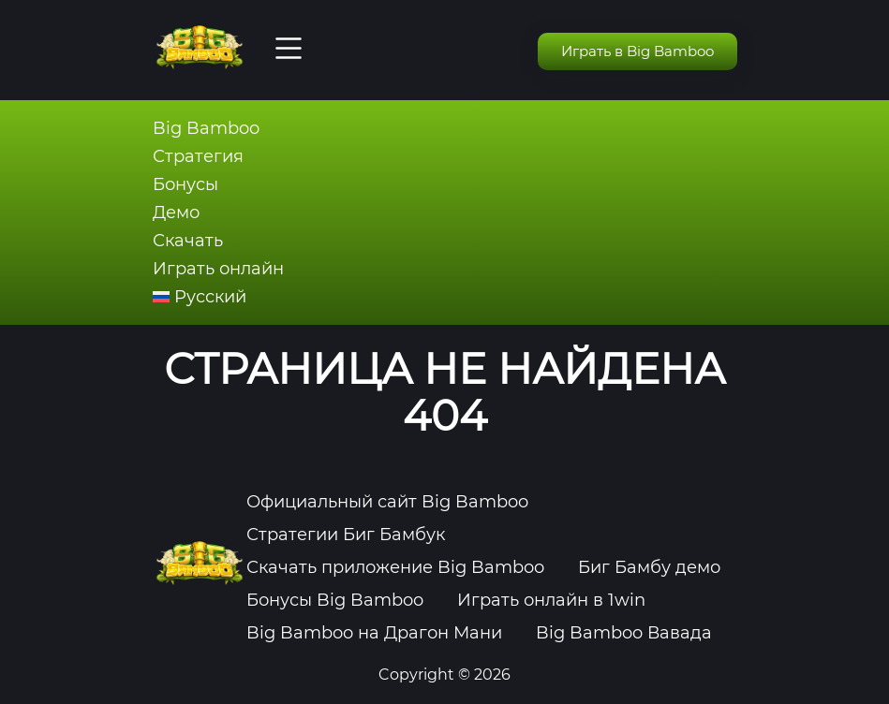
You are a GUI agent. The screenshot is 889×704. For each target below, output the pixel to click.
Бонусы (185, 184)
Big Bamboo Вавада (624, 633)
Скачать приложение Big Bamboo (395, 567)
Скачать (188, 240)
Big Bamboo (206, 128)
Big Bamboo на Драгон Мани (374, 633)
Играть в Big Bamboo (637, 51)
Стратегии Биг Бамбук (345, 534)
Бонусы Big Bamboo (334, 600)
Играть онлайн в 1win (551, 600)
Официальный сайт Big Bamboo (387, 501)
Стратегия (198, 156)
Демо (176, 212)
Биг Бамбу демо (649, 567)
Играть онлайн (218, 268)
